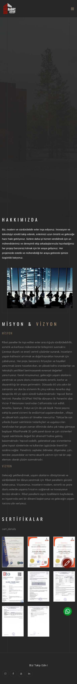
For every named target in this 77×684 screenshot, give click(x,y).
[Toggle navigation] (72, 9)
